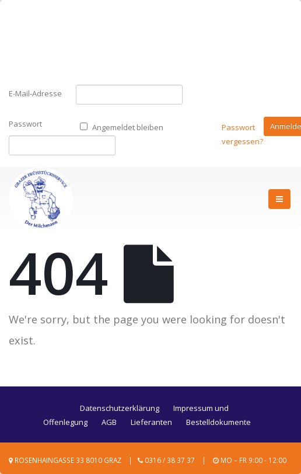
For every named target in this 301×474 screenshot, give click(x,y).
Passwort (17, 123)
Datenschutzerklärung (119, 408)
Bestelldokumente (218, 422)
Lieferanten (151, 422)
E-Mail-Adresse (35, 93)
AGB (109, 422)
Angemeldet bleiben (121, 127)
